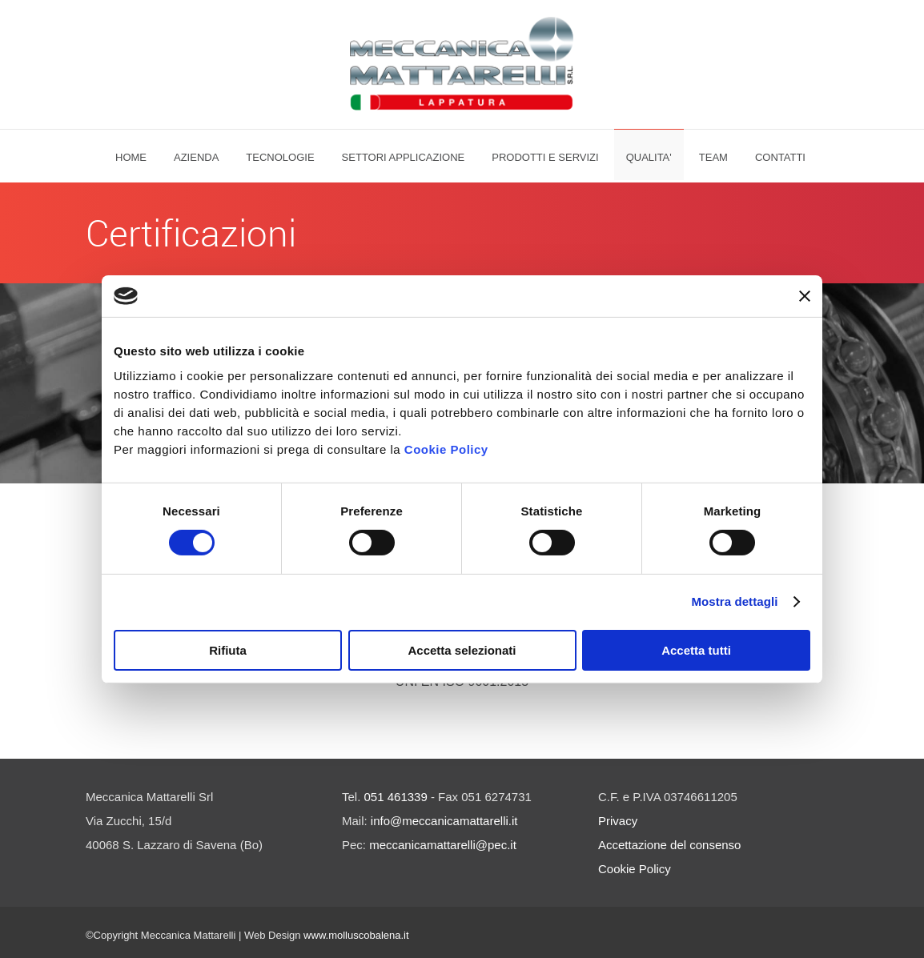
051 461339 (396, 797)
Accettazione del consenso (669, 845)
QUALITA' (649, 157)
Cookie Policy (446, 449)
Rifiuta (228, 650)
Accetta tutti (696, 650)
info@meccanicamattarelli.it (444, 821)
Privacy (617, 821)
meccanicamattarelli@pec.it (442, 845)
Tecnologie (280, 157)
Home (131, 157)
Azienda (196, 157)
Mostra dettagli (734, 601)
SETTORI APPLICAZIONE (403, 157)
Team (713, 157)
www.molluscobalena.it (356, 935)
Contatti (780, 157)
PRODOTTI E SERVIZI (545, 157)
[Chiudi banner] (804, 296)
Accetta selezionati (462, 650)
